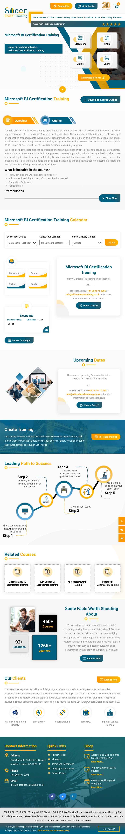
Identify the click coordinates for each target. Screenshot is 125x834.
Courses (43, 17)
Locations (88, 17)
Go (111, 242)
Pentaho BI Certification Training (108, 583)
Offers (103, 17)
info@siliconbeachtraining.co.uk (82, 294)
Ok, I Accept (109, 828)
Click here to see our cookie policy (53, 830)
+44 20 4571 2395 (96, 290)
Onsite (80, 17)
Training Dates (69, 17)
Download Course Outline (100, 99)
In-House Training (106, 436)
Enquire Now (91, 658)
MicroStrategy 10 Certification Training (17, 583)
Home (35, 17)
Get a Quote (86, 6)
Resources (117, 17)
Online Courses (55, 17)
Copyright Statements (63, 768)
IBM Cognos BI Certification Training (47, 583)
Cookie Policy (59, 773)
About (97, 17)
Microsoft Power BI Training (77, 583)
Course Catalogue (19, 340)
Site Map (56, 759)
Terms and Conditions (63, 763)
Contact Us (61, 6)
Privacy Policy (59, 754)
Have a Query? (88, 305)
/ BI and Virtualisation (26, 47)
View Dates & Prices (93, 77)
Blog (110, 17)
